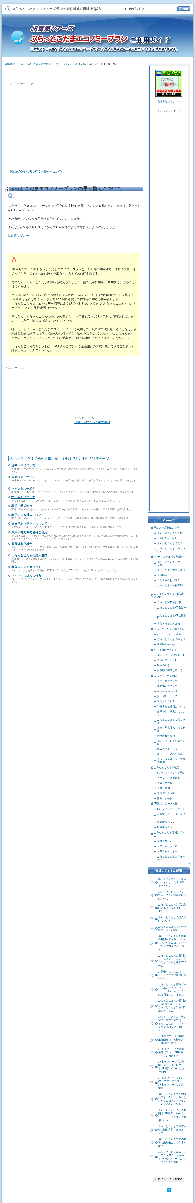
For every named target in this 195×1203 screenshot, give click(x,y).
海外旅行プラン (166, 822)
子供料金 (162, 575)
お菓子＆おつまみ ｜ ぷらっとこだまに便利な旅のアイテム (172, 975)
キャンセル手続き (23, 488)
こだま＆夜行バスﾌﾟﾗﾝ (170, 580)
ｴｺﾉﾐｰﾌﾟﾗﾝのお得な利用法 (168, 556)
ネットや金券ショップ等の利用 (171, 761)
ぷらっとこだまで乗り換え (171, 721)
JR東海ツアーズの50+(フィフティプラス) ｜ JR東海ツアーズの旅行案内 (171, 1083)
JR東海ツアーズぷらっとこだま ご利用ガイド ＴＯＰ (33, 63)
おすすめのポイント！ (166, 649)
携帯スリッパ (164, 841)
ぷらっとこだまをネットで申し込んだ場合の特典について (172, 895)
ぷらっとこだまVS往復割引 (171, 617)
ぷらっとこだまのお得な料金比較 (169, 595)
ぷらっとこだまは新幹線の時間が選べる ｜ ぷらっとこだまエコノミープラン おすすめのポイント (172, 942)
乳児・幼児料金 (21, 506)
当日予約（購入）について (29, 523)
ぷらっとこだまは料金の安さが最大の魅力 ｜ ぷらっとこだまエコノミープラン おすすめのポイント (172, 1023)
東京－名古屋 (164, 782)
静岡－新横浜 (164, 798)
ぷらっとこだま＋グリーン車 (171, 563)
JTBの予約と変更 (167, 538)
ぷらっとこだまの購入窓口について (172, 919)
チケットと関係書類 (168, 777)
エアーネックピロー (168, 846)
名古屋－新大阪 (166, 793)
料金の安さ (163, 665)
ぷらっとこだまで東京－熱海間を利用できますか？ (172, 1130)
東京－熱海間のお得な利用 (29, 532)
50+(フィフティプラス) (170, 808)
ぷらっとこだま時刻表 (170, 543)
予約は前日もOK (166, 660)
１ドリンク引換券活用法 (171, 570)
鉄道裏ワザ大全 (18, 235)
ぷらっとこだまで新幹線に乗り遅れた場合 (172, 928)
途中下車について (23, 465)
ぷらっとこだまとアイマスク (171, 858)
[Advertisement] (40, 125)
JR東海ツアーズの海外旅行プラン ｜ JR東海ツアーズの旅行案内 (172, 1052)
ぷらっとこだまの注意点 (171, 639)
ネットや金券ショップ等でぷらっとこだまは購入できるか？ (172, 882)
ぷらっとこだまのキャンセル (171, 550)
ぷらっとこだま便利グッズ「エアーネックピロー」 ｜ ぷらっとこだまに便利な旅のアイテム (172, 989)
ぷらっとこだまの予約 (170, 533)
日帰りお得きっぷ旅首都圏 (92, 422)
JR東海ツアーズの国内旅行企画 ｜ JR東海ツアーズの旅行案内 (172, 1039)
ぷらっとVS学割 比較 (169, 602)
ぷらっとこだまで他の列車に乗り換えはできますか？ (172, 1142)
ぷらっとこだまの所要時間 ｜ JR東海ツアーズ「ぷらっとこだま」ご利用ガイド (172, 1115)
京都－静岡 (163, 788)
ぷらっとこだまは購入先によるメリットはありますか (172, 908)
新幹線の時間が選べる (170, 670)
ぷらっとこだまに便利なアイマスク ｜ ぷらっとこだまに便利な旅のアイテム (172, 960)
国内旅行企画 (164, 827)
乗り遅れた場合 (21, 543)
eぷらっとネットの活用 (170, 634)
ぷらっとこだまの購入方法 (169, 628)
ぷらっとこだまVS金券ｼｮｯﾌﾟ (171, 609)
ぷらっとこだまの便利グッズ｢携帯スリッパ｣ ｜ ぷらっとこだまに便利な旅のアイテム (172, 1005)
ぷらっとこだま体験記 (166, 767)
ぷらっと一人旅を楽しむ (171, 655)
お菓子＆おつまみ (167, 851)
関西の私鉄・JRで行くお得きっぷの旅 (36, 171)
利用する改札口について (27, 515)
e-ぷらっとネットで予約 (171, 772)
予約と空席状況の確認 (166, 527)
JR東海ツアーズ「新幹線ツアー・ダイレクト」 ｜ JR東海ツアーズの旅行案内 (172, 1066)
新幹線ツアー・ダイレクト (171, 815)
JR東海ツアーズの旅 (166, 803)
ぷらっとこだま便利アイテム (169, 834)
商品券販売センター (168, 101)
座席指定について (23, 477)
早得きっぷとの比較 (168, 623)
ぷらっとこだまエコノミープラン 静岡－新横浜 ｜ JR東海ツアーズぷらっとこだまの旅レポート (172, 1156)
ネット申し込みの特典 (26, 575)
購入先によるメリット (26, 567)
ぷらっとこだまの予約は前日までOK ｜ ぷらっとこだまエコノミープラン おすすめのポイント (172, 1099)
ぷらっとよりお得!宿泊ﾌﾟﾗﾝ (171, 587)
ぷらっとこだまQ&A (75, 63)
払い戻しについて (23, 497)
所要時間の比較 (166, 644)
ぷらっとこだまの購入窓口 (29, 555)
